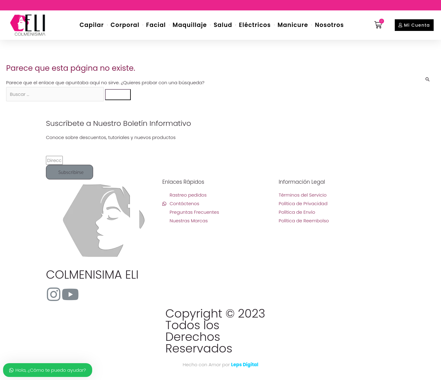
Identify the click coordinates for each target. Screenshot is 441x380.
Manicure (292, 25)
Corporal (125, 25)
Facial (156, 25)
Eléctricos (255, 25)
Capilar (92, 25)
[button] (414, 25)
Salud (223, 25)
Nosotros (329, 25)
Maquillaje (190, 25)
